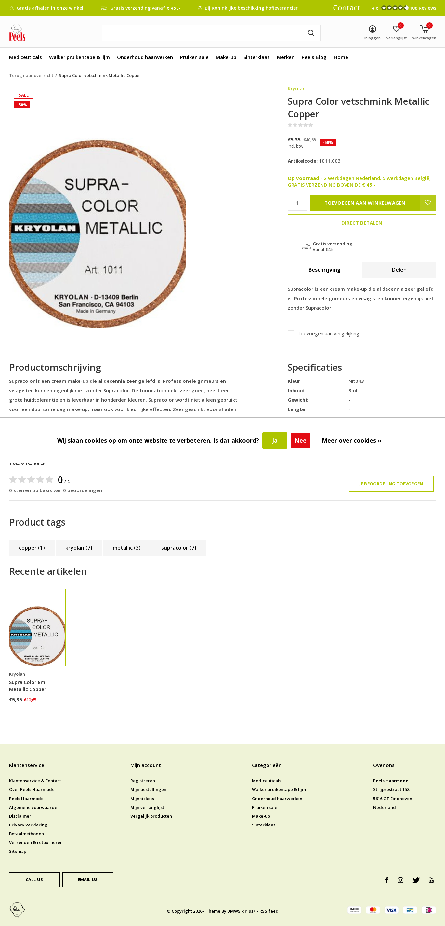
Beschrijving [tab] (324, 269)
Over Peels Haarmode (32, 789)
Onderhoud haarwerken (145, 57)
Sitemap (17, 851)
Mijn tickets (142, 798)
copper (32, 547)
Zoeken (311, 33)
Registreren (142, 781)
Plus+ (250, 911)
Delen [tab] (399, 269)
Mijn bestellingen (148, 789)
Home (341, 57)
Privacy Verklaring (28, 825)
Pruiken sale (194, 57)
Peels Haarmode (26, 798)
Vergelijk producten (151, 816)
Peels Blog (314, 57)
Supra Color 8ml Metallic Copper (27, 685)
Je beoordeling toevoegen (391, 484)
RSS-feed (269, 911)
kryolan (78, 547)
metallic (127, 547)
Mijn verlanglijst (147, 807)
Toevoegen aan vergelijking (328, 333)
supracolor (178, 547)
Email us (88, 879)
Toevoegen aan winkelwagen (365, 202)
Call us (34, 879)
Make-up (226, 57)
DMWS (234, 911)
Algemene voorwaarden (34, 807)
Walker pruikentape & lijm (79, 57)
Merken (285, 57)
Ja (275, 440)
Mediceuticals (25, 57)
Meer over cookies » (351, 440)
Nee (300, 440)
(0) (317, 125)
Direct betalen (361, 223)
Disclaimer (20, 816)
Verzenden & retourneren (36, 842)
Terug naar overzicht (31, 75)
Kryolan (297, 88)
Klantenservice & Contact (35, 781)
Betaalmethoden (26, 834)
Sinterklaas (256, 57)
